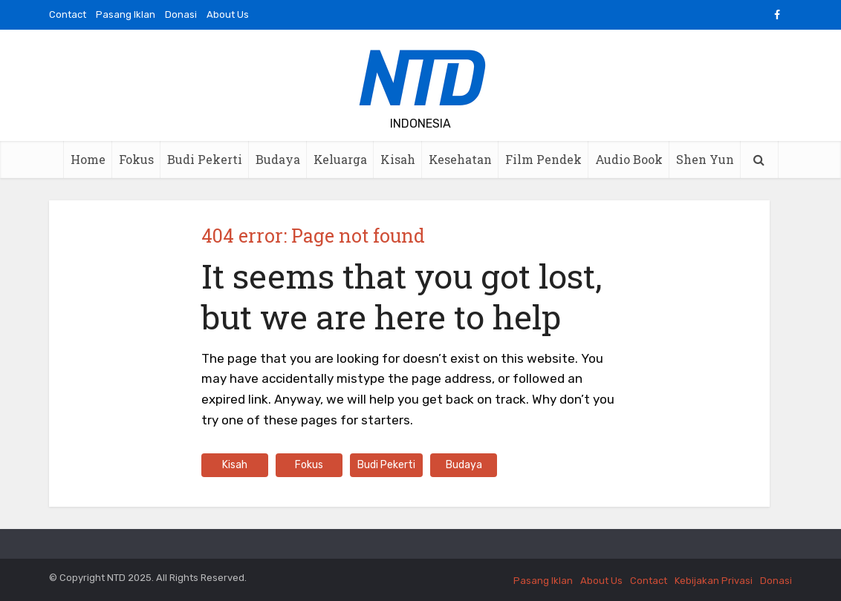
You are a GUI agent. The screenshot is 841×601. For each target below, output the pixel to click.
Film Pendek (543, 159)
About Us (228, 14)
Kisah (397, 159)
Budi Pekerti (204, 159)
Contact (67, 14)
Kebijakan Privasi (714, 580)
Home (88, 159)
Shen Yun (705, 159)
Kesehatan (460, 159)
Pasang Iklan (125, 14)
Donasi (181, 14)
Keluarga (340, 159)
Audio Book (629, 159)
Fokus (136, 159)
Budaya (278, 159)
